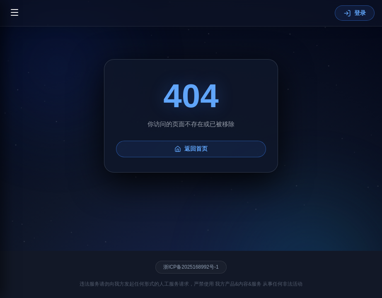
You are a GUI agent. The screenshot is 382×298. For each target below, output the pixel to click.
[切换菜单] (14, 13)
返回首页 (191, 149)
